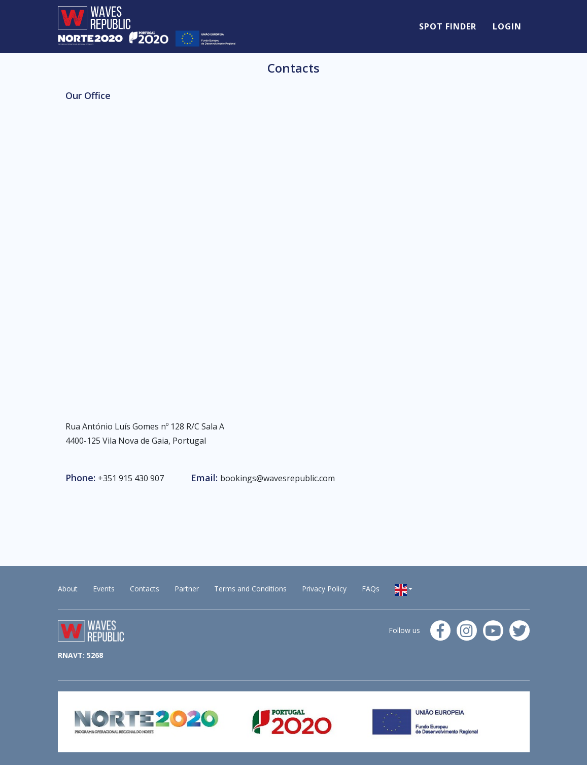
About (68, 588)
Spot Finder (447, 26)
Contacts (144, 588)
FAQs (370, 588)
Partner (187, 588)
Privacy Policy (324, 588)
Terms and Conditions (250, 588)
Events (104, 588)
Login (507, 26)
